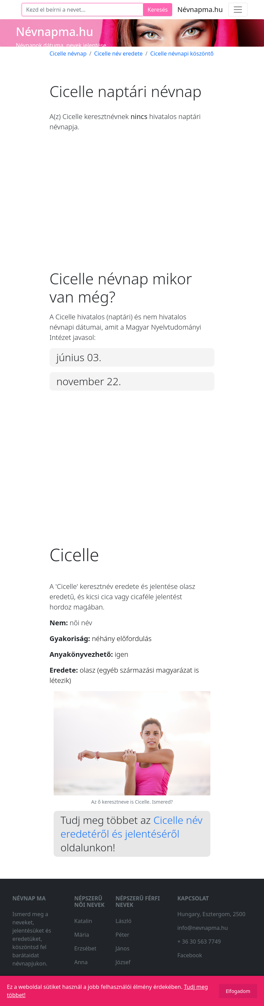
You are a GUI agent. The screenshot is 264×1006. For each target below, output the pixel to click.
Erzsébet (85, 948)
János (123, 948)
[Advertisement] (132, 206)
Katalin (83, 921)
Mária (81, 934)
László (123, 921)
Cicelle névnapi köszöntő (182, 53)
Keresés (157, 9)
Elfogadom (238, 991)
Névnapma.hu (200, 9)
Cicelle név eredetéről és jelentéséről (131, 827)
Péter (122, 934)
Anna (81, 962)
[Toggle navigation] (238, 9)
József (123, 962)
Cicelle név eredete (118, 53)
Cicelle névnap (68, 53)
